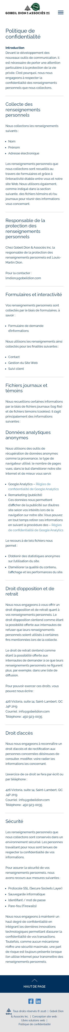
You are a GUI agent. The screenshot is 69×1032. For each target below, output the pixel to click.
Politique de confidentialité (35, 1024)
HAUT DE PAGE (34, 983)
